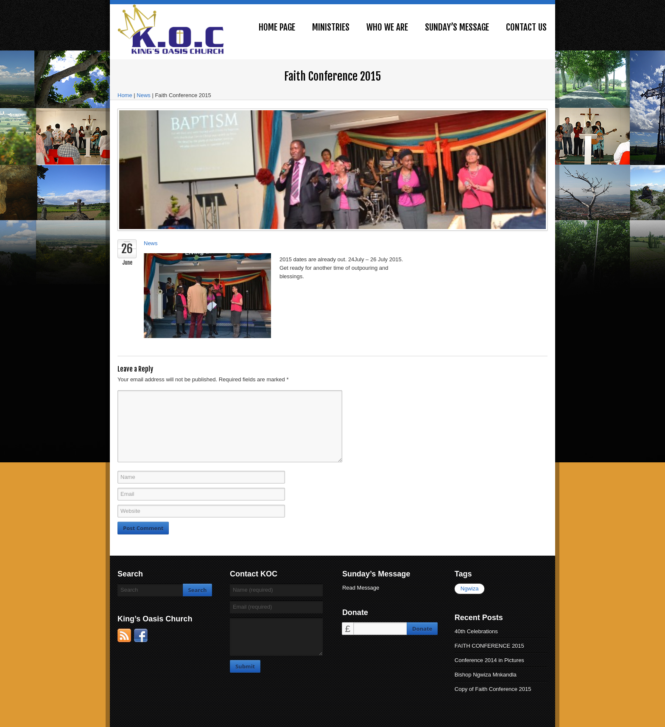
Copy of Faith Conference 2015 (493, 689)
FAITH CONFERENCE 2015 (489, 646)
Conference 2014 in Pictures (489, 660)
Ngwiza (470, 588)
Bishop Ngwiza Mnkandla (486, 674)
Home (124, 95)
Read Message (360, 587)
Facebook (141, 635)
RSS (124, 635)
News (144, 95)
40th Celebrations (476, 631)
